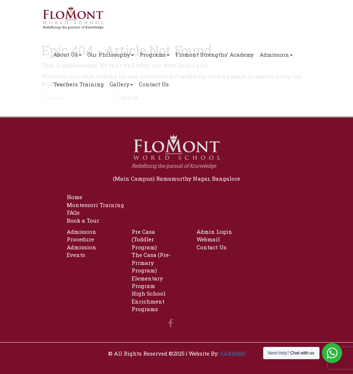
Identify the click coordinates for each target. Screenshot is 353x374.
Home (74, 197)
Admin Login (214, 231)
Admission (276, 54)
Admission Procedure (81, 235)
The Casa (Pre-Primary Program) (151, 262)
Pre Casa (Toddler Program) (144, 239)
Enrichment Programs (148, 305)
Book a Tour (83, 220)
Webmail (208, 239)
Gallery (121, 84)
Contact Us (154, 84)
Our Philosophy (110, 54)
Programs (154, 54)
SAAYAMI (232, 353)
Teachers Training (78, 84)
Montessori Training (95, 205)
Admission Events (81, 251)
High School (149, 293)
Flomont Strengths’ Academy (214, 54)
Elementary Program (147, 282)
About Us (67, 54)
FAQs (73, 212)
